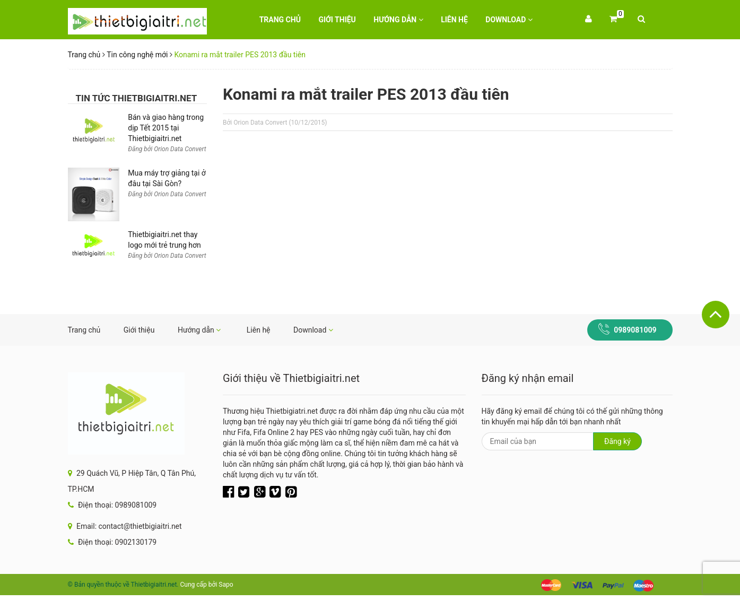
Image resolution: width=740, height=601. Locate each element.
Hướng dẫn (398, 19)
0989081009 (635, 330)
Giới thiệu (336, 19)
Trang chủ (280, 19)
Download (509, 19)
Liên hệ (454, 19)
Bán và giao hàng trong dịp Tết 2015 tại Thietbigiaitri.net (166, 128)
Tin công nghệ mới (137, 54)
